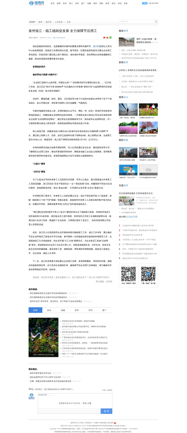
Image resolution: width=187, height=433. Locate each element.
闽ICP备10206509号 (98, 429)
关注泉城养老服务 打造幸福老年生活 (136, 193)
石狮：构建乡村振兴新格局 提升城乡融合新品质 (50, 381)
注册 (149, 3)
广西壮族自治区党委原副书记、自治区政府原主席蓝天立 (85, 337)
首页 (53, 3)
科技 (120, 3)
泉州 (65, 3)
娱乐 (114, 3)
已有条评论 (107, 390)
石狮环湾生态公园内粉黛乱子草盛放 (128, 136)
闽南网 (32, 22)
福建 (89, 3)
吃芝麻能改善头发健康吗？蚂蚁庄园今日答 (139, 254)
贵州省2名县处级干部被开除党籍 (75, 332)
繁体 (156, 3)
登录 (84, 403)
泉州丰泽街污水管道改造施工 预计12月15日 (138, 58)
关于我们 (81, 423)
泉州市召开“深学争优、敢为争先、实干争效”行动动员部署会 (56, 301)
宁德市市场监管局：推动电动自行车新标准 (139, 230)
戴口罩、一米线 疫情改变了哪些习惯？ (137, 87)
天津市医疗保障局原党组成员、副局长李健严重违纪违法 (85, 348)
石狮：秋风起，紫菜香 (127, 118)
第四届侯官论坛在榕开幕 (132, 235)
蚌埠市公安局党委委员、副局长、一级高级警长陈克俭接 (85, 343)
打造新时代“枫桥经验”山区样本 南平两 (138, 226)
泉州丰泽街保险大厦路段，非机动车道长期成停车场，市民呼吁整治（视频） (128, 160)
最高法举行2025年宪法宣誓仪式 (135, 258)
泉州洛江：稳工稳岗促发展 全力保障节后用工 (53, 389)
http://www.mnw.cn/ (59, 38)
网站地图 (103, 423)
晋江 (71, 3)
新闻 (59, 3)
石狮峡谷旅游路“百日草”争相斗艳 (147, 118)
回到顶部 (110, 423)
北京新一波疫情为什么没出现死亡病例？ (137, 81)
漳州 (77, 3)
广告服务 (96, 423)
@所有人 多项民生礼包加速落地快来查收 (138, 70)
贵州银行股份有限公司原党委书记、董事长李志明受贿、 (85, 327)
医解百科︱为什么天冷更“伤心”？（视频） (127, 178)
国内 (95, 3)
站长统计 (123, 426)
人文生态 (59, 22)
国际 (101, 3)
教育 (107, 3)
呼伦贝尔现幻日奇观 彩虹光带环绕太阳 (137, 92)
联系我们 (88, 423)
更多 (126, 3)
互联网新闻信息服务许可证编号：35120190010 (122, 429)
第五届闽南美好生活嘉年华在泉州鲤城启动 (48, 293)
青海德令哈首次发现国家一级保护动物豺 (78, 321)
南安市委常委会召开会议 (40, 373)
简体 (153, 3)
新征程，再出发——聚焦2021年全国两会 (137, 209)
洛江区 (49, 22)
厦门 (83, 3)
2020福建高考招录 (128, 213)
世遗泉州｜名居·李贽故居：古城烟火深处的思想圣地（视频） (148, 160)
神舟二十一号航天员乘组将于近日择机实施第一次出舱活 (85, 354)
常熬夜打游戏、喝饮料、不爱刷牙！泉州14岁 (139, 54)
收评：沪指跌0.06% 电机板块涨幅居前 (137, 249)
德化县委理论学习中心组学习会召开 (45, 377)
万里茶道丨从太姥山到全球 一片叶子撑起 (139, 240)
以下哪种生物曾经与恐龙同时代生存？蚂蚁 (139, 244)
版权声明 (74, 423)
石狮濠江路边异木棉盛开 (148, 136)
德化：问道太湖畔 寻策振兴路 (133, 50)
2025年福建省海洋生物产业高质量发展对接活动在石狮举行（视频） (148, 178)
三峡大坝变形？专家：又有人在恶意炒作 (137, 76)
